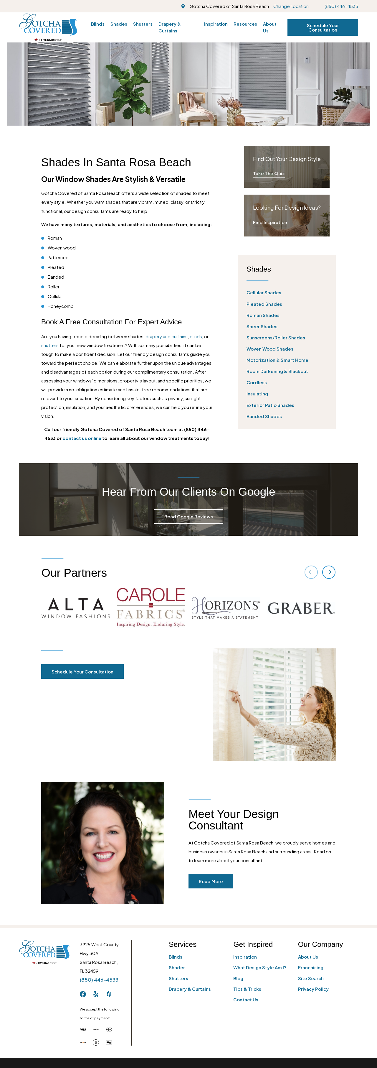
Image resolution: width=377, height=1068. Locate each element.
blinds (196, 336)
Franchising (310, 967)
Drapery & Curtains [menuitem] (169, 27)
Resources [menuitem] (245, 24)
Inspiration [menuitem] (216, 24)
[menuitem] (287, 292)
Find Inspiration (270, 222)
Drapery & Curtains (190, 989)
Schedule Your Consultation (323, 27)
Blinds (175, 956)
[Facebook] (83, 994)
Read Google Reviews (188, 516)
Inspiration (245, 956)
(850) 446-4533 (341, 6)
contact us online (81, 438)
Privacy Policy (313, 989)
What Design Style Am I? (260, 967)
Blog (238, 978)
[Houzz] (109, 994)
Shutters (178, 978)
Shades (177, 967)
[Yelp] (96, 994)
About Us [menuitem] (270, 27)
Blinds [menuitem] (98, 24)
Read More (217, 881)
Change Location (291, 6)
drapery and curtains (166, 336)
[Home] (48, 27)
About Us (308, 956)
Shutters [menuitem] (143, 24)
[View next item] (328, 572)
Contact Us (245, 999)
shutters (50, 345)
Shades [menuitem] (118, 24)
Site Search (311, 978)
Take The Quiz (269, 173)
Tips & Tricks (247, 989)
